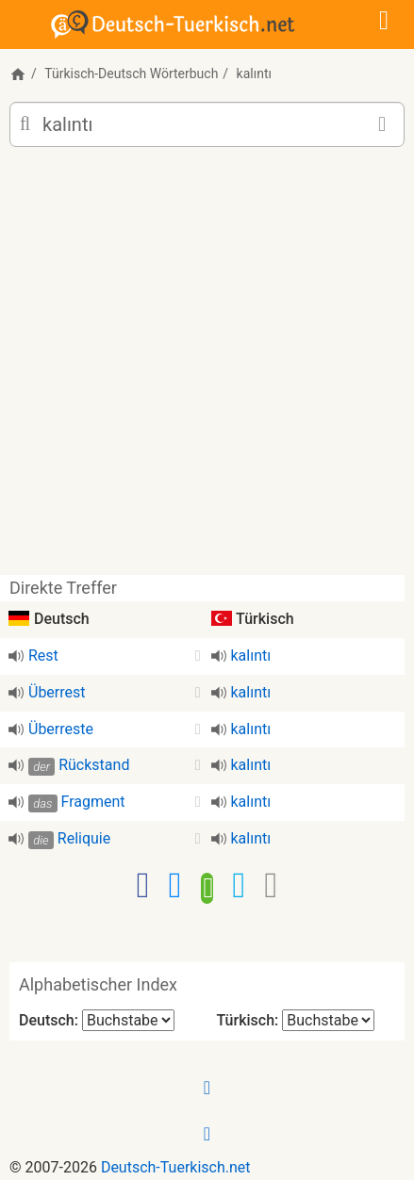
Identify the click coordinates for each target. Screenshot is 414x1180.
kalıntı (251, 655)
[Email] (270, 885)
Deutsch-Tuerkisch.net (176, 1167)
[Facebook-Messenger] (175, 885)
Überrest (57, 692)
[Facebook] (143, 885)
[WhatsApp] (207, 885)
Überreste (60, 729)
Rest (43, 655)
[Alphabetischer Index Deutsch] (128, 1020)
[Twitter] (238, 885)
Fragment (93, 802)
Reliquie (84, 838)
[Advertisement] (207, 368)
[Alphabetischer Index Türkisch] (328, 1020)
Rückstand (93, 765)
